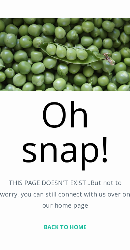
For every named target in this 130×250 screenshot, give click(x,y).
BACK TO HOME (65, 227)
